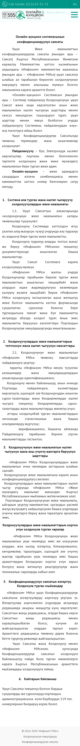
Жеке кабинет (53, 12)
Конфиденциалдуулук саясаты (40, 742)
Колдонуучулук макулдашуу (40, 736)
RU (75, 4)
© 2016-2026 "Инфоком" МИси (40, 731)
